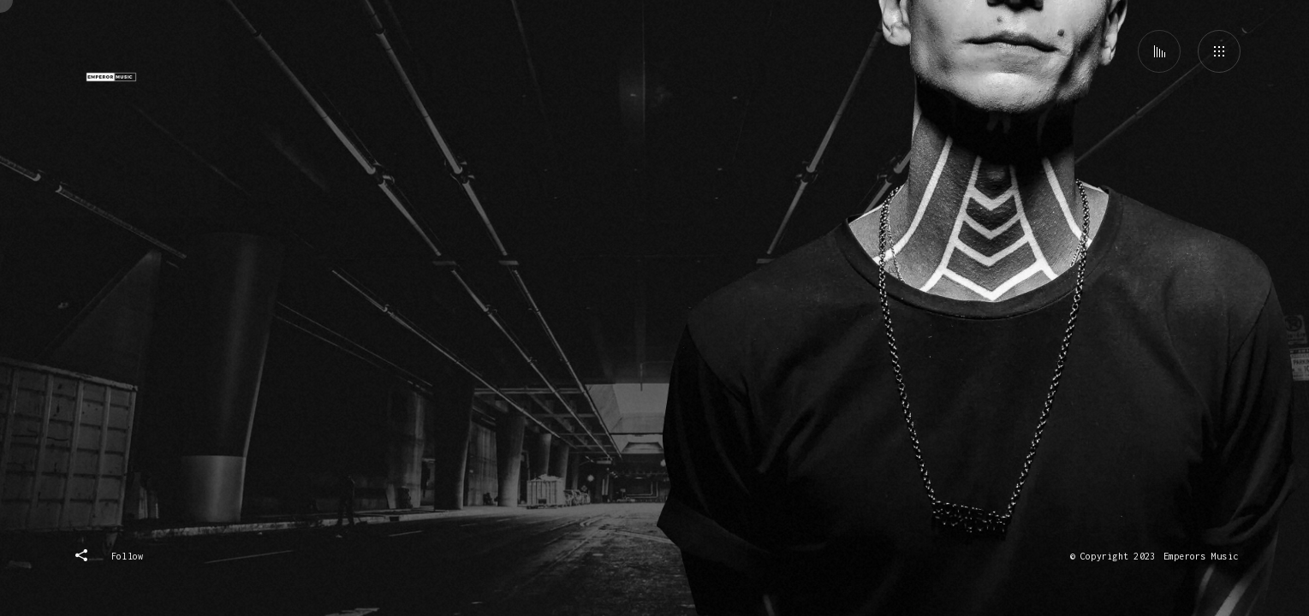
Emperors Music (1200, 556)
